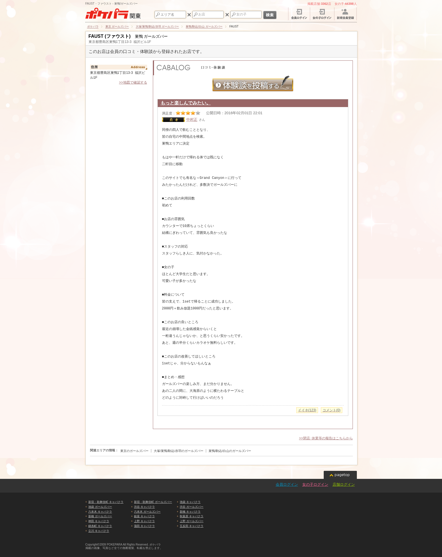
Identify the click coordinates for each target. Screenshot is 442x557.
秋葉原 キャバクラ (191, 516)
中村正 (191, 119)
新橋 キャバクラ (190, 511)
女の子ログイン (315, 484)
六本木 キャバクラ (100, 511)
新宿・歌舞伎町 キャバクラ (105, 501)
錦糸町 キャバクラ (100, 526)
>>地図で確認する (133, 82)
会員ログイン (287, 484)
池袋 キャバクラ (190, 501)
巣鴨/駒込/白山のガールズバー (230, 451)
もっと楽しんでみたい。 (186, 102)
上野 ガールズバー (191, 521)
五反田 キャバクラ (191, 526)
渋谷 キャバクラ (144, 506)
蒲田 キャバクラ (144, 526)
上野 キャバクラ (144, 521)
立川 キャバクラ (98, 530)
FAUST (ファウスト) (110, 36)
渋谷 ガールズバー (191, 506)
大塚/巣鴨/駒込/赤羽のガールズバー (178, 451)
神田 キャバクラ (98, 521)
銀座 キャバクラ (144, 516)
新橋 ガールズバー (100, 516)
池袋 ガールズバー (100, 506)
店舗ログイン (344, 484)
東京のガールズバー (134, 451)
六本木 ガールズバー (147, 511)
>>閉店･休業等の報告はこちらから (326, 438)
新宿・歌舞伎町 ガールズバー (153, 501)
